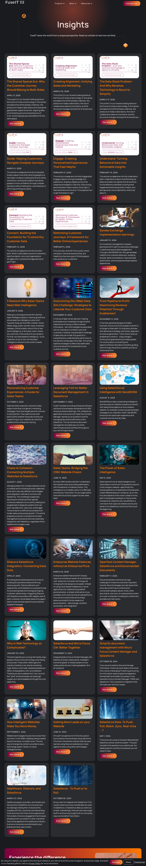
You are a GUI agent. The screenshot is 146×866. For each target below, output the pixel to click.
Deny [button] (128, 862)
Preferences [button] (139, 862)
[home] (15, 3)
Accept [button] (116, 862)
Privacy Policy (35, 863)
